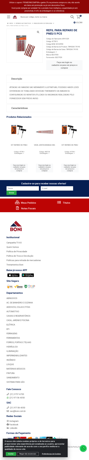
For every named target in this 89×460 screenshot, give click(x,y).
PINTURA (10, 373)
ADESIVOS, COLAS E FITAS (18, 307)
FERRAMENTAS (13, 338)
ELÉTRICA (10, 325)
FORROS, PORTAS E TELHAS (18, 342)
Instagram (12, 421)
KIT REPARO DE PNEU (19, 145)
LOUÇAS (10, 364)
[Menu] (8, 17)
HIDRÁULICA (12, 347)
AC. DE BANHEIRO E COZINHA (19, 303)
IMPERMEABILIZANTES (16, 355)
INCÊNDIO (10, 360)
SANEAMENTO (12, 377)
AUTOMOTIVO (12, 311)
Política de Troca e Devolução (19, 256)
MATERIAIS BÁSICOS (15, 369)
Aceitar (11, 454)
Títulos (63, 202)
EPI (7, 329)
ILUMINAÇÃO (12, 351)
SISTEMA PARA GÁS (15, 382)
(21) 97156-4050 (15, 398)
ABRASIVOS (11, 298)
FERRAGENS (11, 333)
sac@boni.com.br (16, 411)
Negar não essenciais (27, 454)
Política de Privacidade (16, 251)
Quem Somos (12, 247)
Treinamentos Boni (14, 265)
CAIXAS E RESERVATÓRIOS (18, 316)
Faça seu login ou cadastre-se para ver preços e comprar (64, 65)
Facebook (12, 424)
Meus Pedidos (25, 202)
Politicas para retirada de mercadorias (23, 260)
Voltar (78, 22)
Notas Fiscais (25, 208)
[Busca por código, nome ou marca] (44, 17)
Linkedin (11, 428)
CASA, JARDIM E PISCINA (17, 320)
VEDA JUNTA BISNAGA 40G (44, 145)
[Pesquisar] (72, 17)
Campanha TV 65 (14, 243)
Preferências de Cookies (51, 454)
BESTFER (55, 55)
